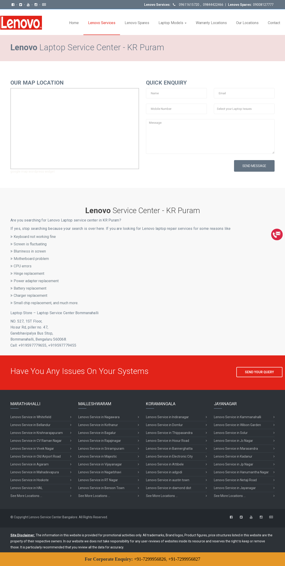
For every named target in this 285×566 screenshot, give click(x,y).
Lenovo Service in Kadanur (233, 456)
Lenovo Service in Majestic (97, 456)
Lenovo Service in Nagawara (99, 417)
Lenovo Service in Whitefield (30, 417)
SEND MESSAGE (254, 166)
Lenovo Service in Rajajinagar (99, 441)
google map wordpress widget (32, 171)
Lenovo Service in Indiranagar (167, 417)
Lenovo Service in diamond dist (168, 488)
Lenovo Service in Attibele (165, 464)
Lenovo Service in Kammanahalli (237, 417)
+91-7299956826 (150, 559)
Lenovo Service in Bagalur (97, 433)
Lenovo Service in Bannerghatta (169, 448)
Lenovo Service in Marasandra (236, 448)
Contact (274, 23)
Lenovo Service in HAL (26, 488)
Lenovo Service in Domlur (164, 425)
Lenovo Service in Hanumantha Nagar (241, 472)
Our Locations (247, 23)
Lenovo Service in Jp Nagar (233, 464)
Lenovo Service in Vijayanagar (100, 464)
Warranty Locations (211, 23)
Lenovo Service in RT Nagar (98, 480)
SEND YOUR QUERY (259, 372)
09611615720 (189, 4)
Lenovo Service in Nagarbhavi (99, 472)
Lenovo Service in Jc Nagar (233, 441)
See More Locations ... (26, 496)
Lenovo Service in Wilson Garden (237, 425)
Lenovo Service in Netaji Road (235, 480)
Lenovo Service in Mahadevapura (34, 472)
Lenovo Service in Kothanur (98, 425)
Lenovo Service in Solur (231, 433)
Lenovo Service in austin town (167, 480)
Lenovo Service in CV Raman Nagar (36, 441)
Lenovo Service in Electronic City (169, 456)
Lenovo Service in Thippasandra (169, 433)
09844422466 (212, 4)
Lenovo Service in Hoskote (29, 480)
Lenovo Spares (137, 23)
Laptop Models (172, 23)
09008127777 (263, 4)
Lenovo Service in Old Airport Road (35, 456)
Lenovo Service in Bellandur (30, 425)
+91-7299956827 (184, 559)
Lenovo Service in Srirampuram (101, 448)
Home (74, 23)
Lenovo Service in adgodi (164, 472)
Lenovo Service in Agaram (29, 464)
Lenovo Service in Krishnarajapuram (36, 433)
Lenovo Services (101, 23)
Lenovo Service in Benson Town (101, 488)
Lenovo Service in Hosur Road (167, 441)
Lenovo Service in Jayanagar (235, 488)
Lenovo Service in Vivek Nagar (32, 448)
